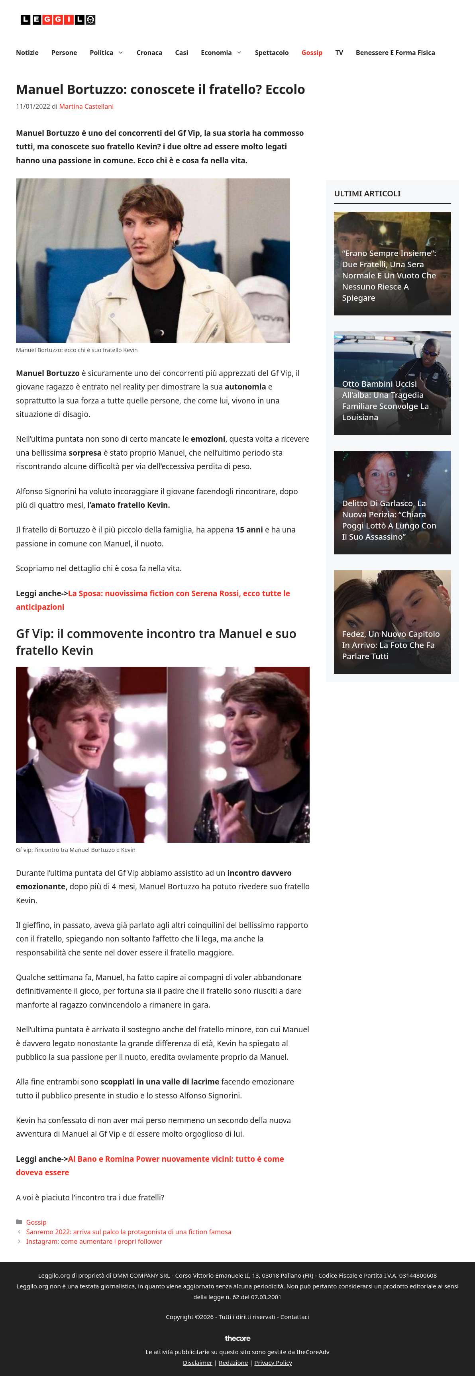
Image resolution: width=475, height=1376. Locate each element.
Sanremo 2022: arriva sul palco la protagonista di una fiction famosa (129, 1231)
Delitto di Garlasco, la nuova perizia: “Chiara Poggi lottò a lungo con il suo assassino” (389, 520)
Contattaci (295, 1317)
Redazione (233, 1362)
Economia (225, 53)
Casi (181, 52)
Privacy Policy (273, 1362)
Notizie (27, 52)
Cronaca (150, 52)
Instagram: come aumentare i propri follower (94, 1241)
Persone (64, 52)
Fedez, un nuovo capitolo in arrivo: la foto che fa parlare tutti (391, 645)
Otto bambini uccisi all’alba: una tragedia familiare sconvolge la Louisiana (385, 400)
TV (339, 52)
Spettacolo (272, 52)
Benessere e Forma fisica (395, 52)
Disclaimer (197, 1362)
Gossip (312, 52)
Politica (110, 53)
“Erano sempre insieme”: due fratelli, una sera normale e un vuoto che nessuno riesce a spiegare (389, 275)
